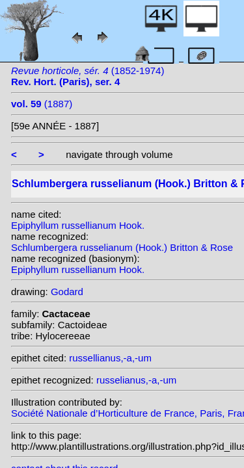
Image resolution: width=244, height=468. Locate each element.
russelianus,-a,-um (136, 379)
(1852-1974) (87, 76)
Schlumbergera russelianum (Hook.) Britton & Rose (122, 247)
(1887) (41, 103)
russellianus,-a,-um (110, 357)
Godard (67, 291)
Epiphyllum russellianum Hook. (77, 225)
